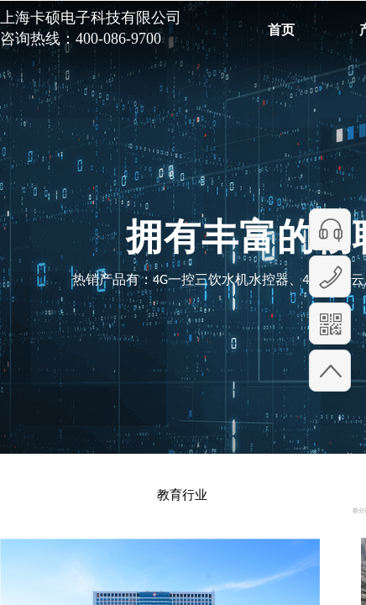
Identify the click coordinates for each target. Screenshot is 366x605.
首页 (281, 30)
